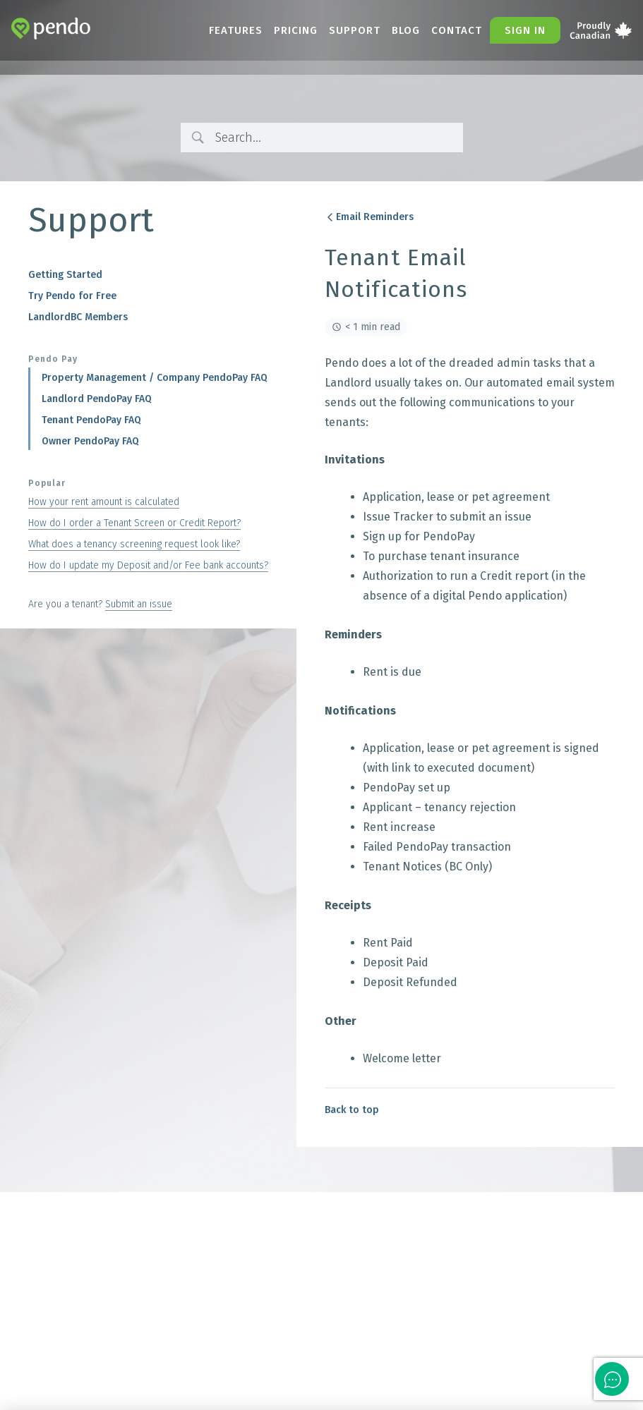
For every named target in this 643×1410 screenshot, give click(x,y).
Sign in (525, 30)
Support (354, 30)
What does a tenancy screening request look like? (134, 544)
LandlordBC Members (78, 317)
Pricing (296, 30)
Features (236, 30)
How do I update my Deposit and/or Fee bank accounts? (148, 565)
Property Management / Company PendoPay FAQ (155, 378)
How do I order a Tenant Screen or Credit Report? (134, 523)
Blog (406, 30)
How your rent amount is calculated (103, 502)
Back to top (352, 1110)
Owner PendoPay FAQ (90, 441)
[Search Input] (334, 138)
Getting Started (65, 275)
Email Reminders (369, 217)
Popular (47, 483)
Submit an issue (138, 604)
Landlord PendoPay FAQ (97, 399)
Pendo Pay (53, 359)
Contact (456, 30)
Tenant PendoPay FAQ (91, 420)
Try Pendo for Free (72, 296)
